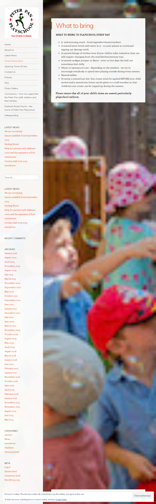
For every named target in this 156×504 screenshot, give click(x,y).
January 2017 (11, 372)
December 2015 (12, 402)
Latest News (11, 55)
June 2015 (9, 415)
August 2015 (10, 411)
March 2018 (10, 355)
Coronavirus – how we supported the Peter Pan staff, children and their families (21, 97)
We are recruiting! (13, 131)
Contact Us (10, 72)
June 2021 (9, 304)
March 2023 (10, 278)
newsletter (10, 443)
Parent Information (14, 61)
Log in (7, 467)
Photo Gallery (11, 88)
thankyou (9, 447)
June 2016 (9, 385)
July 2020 (9, 317)
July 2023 (9, 274)
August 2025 (10, 257)
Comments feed (12, 475)
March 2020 (10, 325)
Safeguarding (11, 115)
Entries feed (11, 471)
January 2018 (11, 359)
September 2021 (13, 300)
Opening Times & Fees (16, 66)
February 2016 (11, 393)
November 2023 (12, 265)
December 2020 (12, 312)
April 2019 (10, 347)
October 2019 (11, 334)
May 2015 (9, 419)
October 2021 (11, 295)
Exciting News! (12, 144)
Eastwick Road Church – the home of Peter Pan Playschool (20, 108)
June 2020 (9, 321)
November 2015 (12, 406)
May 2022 (9, 291)
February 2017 (11, 368)
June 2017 (9, 364)
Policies (8, 77)
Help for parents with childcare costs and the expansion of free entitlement (20, 152)
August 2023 (10, 270)
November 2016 (12, 376)
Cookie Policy (61, 499)
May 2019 (9, 342)
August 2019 (10, 338)
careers (8, 434)
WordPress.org (12, 479)
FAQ (7, 83)
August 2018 (10, 351)
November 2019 (12, 329)
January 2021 (11, 308)
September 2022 (13, 287)
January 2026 (11, 253)
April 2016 (10, 389)
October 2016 (11, 381)
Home (8, 44)
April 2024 (10, 261)
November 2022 (12, 283)
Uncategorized (12, 451)
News (7, 439)
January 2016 (11, 398)
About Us (9, 50)
